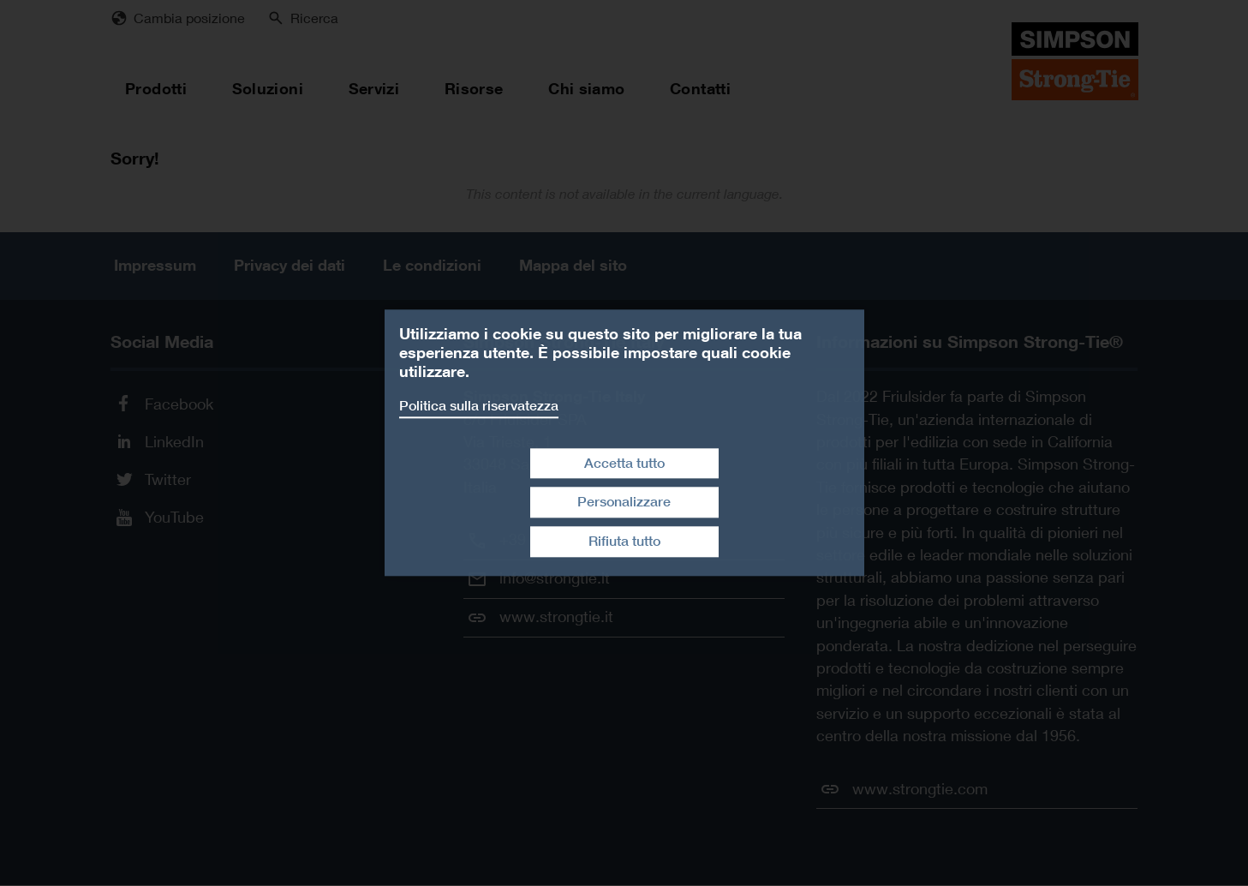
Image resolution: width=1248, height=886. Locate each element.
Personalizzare (624, 502)
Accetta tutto (624, 463)
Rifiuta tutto (624, 541)
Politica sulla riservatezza (478, 406)
